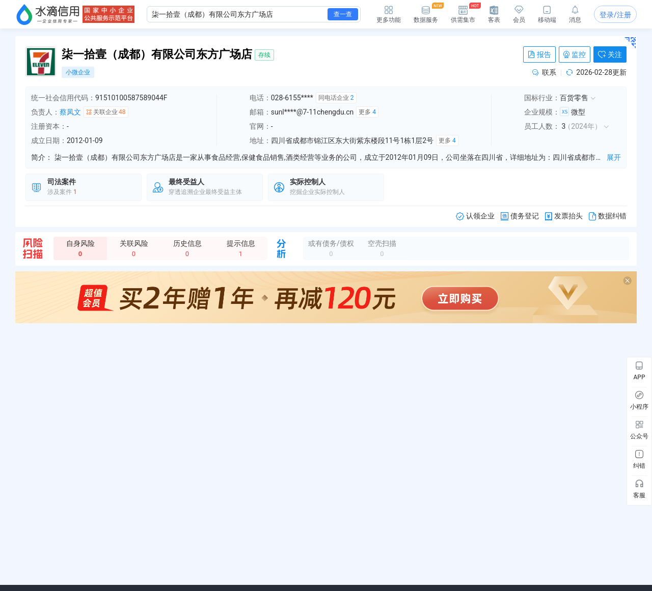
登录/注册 (615, 15)
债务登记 (520, 216)
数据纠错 (608, 216)
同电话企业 (336, 97)
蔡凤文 (70, 112)
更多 (367, 112)
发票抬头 (564, 216)
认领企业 (475, 216)
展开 (614, 157)
